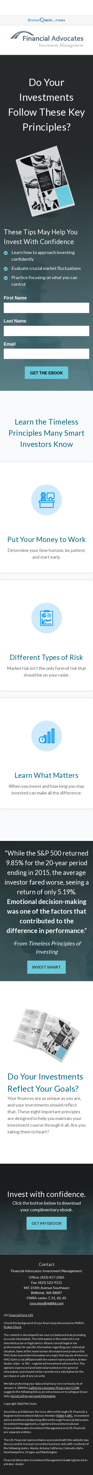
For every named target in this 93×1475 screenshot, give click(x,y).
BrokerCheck (12, 1327)
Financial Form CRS (21, 1315)
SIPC (70, 1415)
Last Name (15, 321)
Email (10, 344)
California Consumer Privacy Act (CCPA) (54, 1387)
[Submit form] (46, 372)
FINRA (60, 1415)
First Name (15, 297)
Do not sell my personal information (33, 1396)
